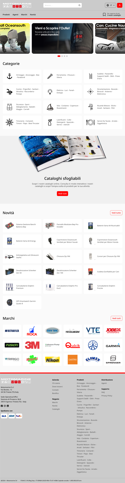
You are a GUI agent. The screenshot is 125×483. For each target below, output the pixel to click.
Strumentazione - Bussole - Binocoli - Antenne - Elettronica (87, 423)
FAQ (103, 392)
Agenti (15, 14)
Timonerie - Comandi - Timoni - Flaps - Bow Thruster (86, 454)
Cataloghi (56, 409)
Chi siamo (56, 383)
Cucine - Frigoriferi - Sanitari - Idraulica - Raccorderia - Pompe (88, 408)
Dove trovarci (57, 386)
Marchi (24, 14)
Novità (33, 14)
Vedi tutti (62, 193)
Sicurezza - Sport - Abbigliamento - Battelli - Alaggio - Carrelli (86, 432)
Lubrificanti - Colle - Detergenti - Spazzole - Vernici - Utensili (86, 463)
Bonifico (55, 393)
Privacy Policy (106, 396)
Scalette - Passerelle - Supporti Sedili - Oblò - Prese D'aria (88, 399)
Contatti (55, 390)
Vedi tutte (116, 212)
